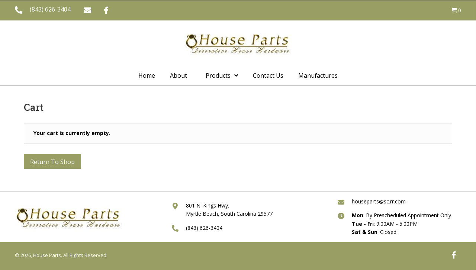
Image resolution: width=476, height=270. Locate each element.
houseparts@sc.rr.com (379, 201)
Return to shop (52, 162)
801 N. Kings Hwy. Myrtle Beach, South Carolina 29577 (229, 209)
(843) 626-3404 (50, 9)
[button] (87, 10)
